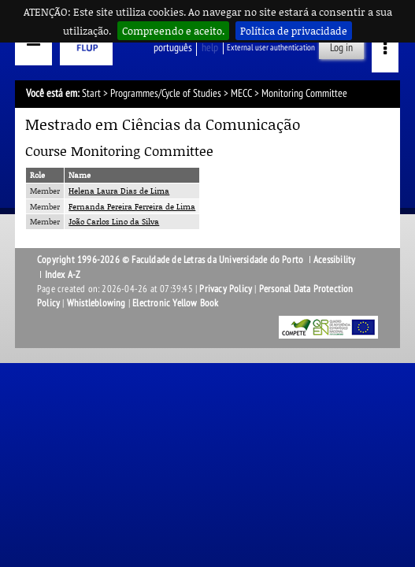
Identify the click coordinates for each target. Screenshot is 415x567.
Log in (341, 47)
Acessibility (334, 260)
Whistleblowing (96, 303)
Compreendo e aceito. (173, 31)
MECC (241, 93)
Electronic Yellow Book (175, 303)
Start (91, 93)
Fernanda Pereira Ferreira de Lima (132, 206)
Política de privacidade (293, 31)
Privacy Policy (225, 289)
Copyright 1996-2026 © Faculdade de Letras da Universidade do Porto (171, 260)
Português (173, 47)
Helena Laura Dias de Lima (119, 190)
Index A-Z (63, 275)
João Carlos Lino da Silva (114, 221)
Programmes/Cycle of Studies (165, 93)
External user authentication (271, 48)
